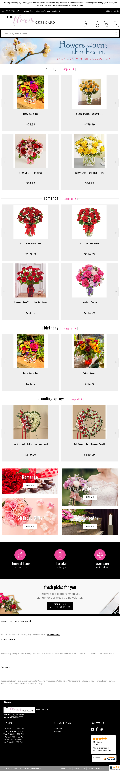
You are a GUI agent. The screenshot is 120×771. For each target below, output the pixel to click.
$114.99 (89, 254)
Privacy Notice (79, 768)
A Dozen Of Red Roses (89, 243)
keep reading (53, 634)
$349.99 (30, 454)
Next (116, 103)
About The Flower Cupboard (16, 620)
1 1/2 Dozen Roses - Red (30, 243)
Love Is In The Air (89, 302)
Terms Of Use (65, 768)
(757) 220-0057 (12, 11)
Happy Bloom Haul (31, 113)
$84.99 (30, 183)
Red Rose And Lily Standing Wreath (89, 443)
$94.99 (30, 313)
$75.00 (89, 384)
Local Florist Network (96, 768)
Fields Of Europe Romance (30, 172)
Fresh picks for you (60, 591)
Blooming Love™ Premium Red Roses (30, 302)
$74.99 (30, 124)
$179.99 (89, 124)
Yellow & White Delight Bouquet (89, 172)
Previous (3, 103)
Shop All (67, 69)
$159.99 (30, 254)
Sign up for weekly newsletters (60, 606)
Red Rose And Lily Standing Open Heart (30, 443)
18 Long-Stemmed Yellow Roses (89, 113)
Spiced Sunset (89, 373)
